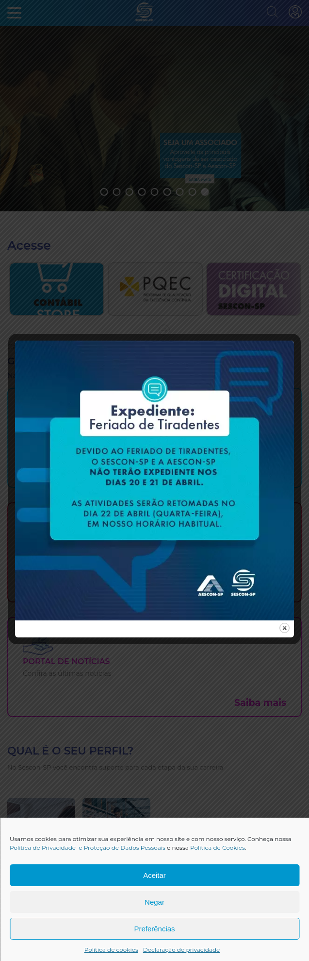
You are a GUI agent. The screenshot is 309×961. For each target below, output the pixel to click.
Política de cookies (111, 949)
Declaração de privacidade (181, 949)
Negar (154, 902)
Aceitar (154, 875)
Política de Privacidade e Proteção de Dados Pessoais (87, 847)
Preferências (154, 929)
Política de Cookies (217, 847)
